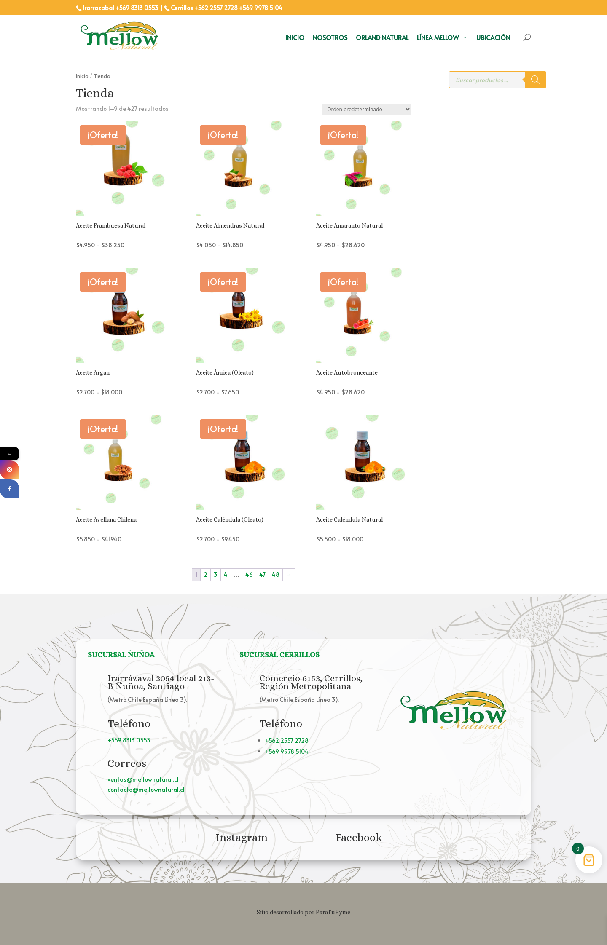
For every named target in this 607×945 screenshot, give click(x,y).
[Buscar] (535, 79)
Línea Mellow (442, 37)
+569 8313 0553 (128, 740)
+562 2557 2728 (216, 8)
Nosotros (330, 37)
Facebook (359, 837)
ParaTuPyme (333, 912)
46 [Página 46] (249, 574)
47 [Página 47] (262, 574)
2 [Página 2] (205, 574)
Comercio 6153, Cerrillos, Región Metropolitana (311, 682)
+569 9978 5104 (260, 8)
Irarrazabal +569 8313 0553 (120, 8)
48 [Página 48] (275, 574)
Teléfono (128, 723)
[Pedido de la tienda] (366, 109)
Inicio (294, 37)
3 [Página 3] (216, 574)
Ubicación (493, 37)
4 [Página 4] (226, 574)
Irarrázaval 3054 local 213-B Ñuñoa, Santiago (160, 682)
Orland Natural (382, 37)
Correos (126, 763)
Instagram (242, 837)
